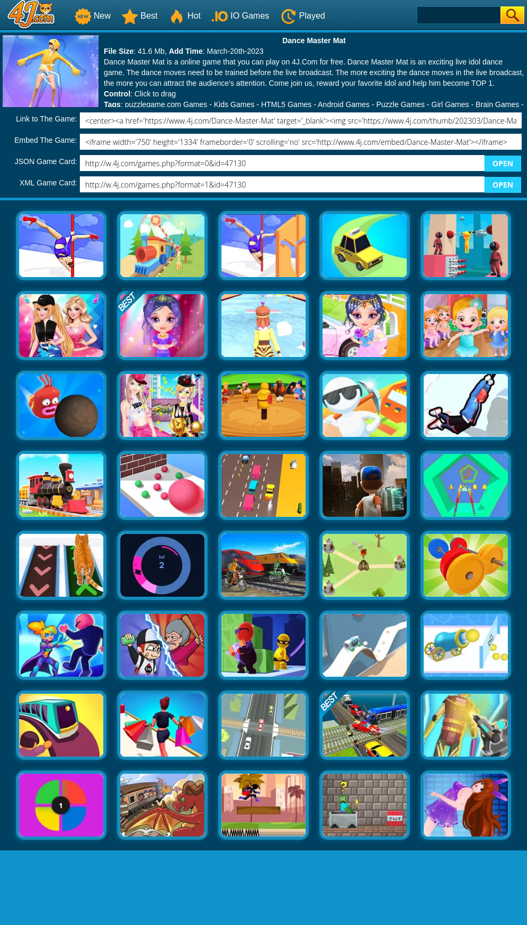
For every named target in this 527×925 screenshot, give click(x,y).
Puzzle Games (400, 104)
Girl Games (450, 104)
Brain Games (498, 104)
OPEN (502, 163)
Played (302, 15)
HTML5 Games (286, 104)
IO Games (240, 15)
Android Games (343, 104)
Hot (184, 15)
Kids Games (234, 104)
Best (139, 15)
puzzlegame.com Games (166, 104)
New (93, 15)
